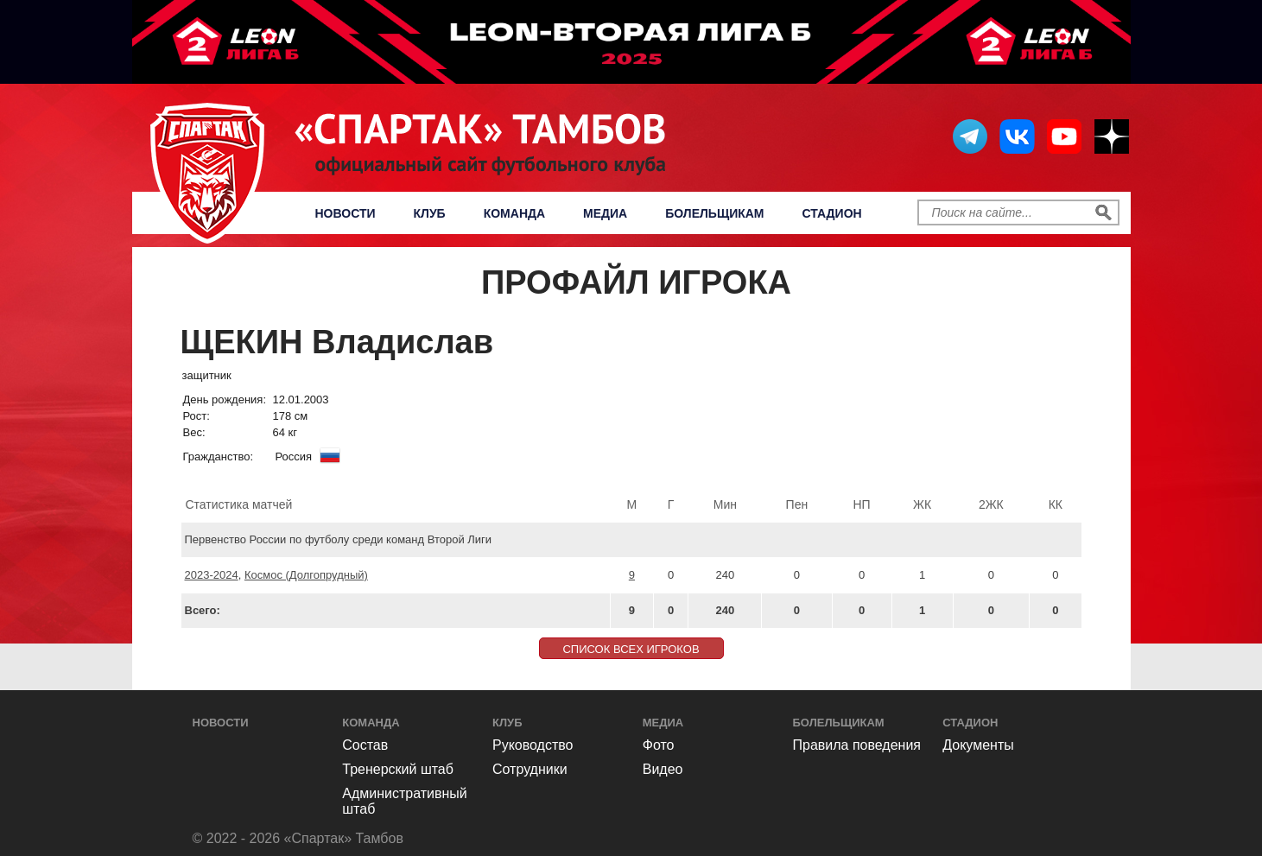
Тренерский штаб (397, 769)
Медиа (605, 213)
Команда (514, 213)
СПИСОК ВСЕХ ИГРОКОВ (630, 649)
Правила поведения (857, 745)
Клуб (430, 213)
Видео (663, 769)
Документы (977, 745)
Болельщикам (714, 213)
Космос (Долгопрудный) (306, 574)
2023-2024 (211, 574)
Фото (659, 745)
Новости (345, 213)
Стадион (832, 213)
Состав (365, 745)
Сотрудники (530, 769)
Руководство (533, 745)
